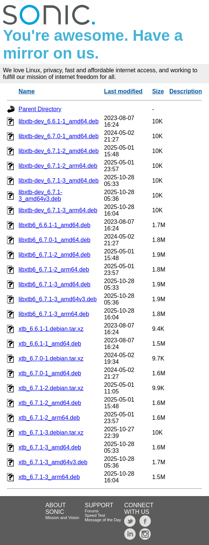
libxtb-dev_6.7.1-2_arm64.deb (58, 166)
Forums (92, 511)
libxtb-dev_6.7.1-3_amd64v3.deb (40, 195)
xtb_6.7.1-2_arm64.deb (49, 418)
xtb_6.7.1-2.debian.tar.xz (51, 388)
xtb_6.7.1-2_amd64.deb (50, 403)
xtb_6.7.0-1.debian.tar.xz (51, 358)
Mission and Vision (62, 517)
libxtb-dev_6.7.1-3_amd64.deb (59, 180)
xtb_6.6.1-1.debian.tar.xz (51, 329)
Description (185, 91)
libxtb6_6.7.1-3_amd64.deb (54, 284)
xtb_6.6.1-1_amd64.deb (50, 343)
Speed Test (95, 515)
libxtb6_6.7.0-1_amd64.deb (54, 240)
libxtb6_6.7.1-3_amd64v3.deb (58, 299)
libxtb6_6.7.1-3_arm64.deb (54, 314)
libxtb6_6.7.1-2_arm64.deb (54, 269)
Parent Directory (40, 109)
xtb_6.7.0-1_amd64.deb (50, 373)
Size (158, 91)
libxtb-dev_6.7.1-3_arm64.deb (58, 210)
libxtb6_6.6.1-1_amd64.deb (54, 225)
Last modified (123, 91)
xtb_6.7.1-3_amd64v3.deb (53, 462)
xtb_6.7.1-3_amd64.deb (50, 447)
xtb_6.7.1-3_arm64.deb (49, 477)
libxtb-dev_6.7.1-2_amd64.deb (59, 151)
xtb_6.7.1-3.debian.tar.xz (51, 432)
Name (27, 91)
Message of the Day (103, 520)
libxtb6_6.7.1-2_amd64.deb (54, 255)
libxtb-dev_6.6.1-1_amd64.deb (59, 121)
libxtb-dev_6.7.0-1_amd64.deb (59, 136)
